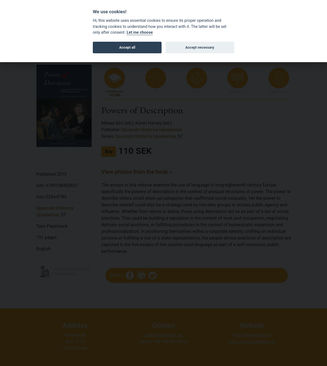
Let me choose (139, 32)
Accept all (127, 47)
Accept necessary (199, 47)
